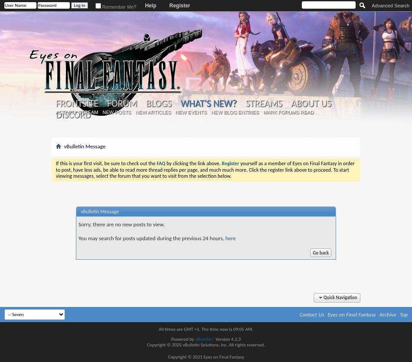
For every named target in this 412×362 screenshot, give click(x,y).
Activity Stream (77, 112)
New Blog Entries (235, 112)
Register (179, 6)
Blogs (159, 103)
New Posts (116, 112)
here (231, 238)
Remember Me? (116, 7)
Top (404, 314)
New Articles (153, 112)
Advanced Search (390, 5)
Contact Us (312, 314)
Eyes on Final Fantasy (352, 314)
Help (150, 6)
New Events (191, 112)
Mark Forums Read (288, 112)
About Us (311, 103)
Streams (263, 103)
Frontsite (77, 103)
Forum (122, 103)
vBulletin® (205, 339)
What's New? (208, 103)
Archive (387, 314)
